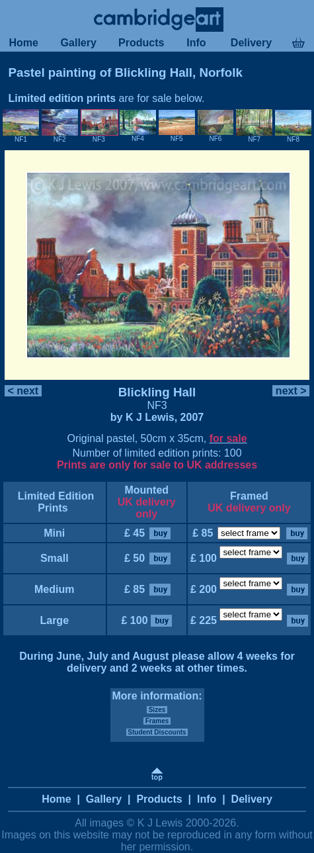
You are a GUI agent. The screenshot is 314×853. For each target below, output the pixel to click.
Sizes (157, 709)
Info (196, 42)
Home (23, 42)
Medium (54, 589)
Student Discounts (157, 732)
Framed (249, 496)
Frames (157, 721)
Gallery (78, 42)
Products (141, 42)
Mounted (146, 490)
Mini (54, 533)
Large (54, 620)
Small (54, 558)
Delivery (250, 42)
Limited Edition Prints (54, 502)
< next (23, 390)
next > (290, 390)
